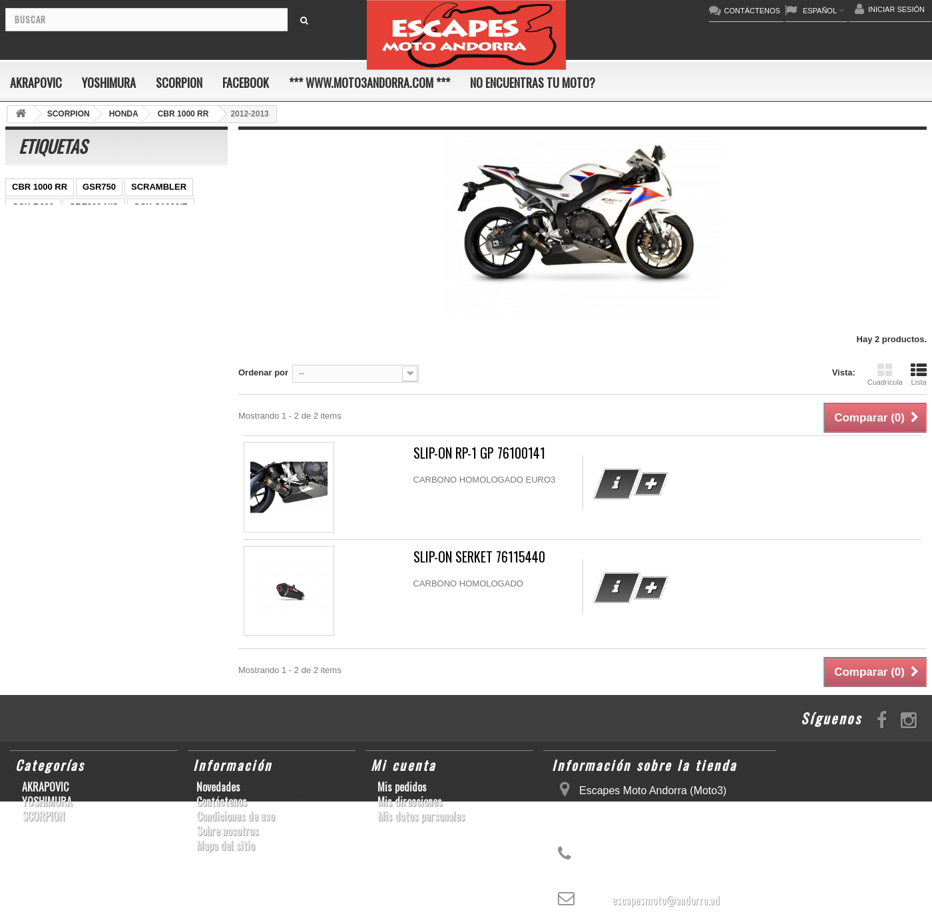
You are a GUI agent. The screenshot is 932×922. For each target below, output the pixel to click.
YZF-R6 (27, 327)
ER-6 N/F (75, 227)
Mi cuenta (403, 765)
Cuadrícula (885, 374)
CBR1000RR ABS (177, 287)
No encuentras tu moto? (532, 82)
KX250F (74, 327)
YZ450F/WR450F (142, 227)
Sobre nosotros (227, 831)
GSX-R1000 (138, 307)
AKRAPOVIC (36, 82)
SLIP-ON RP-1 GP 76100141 (479, 453)
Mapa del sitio (225, 845)
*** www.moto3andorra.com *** (369, 82)
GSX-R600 (33, 207)
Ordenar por (263, 372)
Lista (919, 374)
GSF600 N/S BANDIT (113, 346)
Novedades (218, 787)
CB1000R (31, 287)
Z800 (133, 247)
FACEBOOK (245, 82)
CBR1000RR (83, 247)
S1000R (120, 327)
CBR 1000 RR (39, 187)
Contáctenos (221, 801)
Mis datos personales (421, 816)
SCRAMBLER (158, 187)
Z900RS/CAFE (41, 366)
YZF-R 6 (116, 267)
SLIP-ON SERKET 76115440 (479, 557)
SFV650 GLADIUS (48, 267)
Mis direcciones (409, 801)
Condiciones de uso (235, 816)
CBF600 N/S (93, 207)
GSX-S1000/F (161, 207)
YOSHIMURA (109, 82)
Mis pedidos (402, 787)
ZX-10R (27, 227)
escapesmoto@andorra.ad (666, 900)
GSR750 (99, 187)
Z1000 (163, 327)
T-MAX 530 (34, 346)
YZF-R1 (27, 247)
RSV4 (23, 307)
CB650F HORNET (120, 366)
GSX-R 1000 (74, 307)
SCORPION (179, 82)
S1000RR (195, 307)
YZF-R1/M (168, 267)
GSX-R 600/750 (95, 287)
